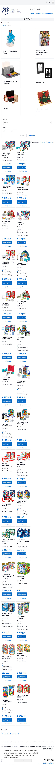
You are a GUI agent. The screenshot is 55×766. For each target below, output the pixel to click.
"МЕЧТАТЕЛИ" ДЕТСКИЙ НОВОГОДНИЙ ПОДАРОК (22, 502)
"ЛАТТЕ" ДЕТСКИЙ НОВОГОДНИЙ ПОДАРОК (7, 464)
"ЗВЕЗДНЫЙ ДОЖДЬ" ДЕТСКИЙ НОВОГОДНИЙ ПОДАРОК (7, 505)
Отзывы (33, 742)
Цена (5, 128)
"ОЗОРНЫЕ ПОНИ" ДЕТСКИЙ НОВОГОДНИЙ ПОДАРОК (8, 575)
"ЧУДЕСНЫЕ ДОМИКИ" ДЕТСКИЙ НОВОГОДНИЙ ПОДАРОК (22, 617)
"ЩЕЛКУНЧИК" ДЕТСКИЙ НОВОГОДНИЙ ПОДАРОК (22, 302)
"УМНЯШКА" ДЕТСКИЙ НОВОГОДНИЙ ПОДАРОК (22, 382)
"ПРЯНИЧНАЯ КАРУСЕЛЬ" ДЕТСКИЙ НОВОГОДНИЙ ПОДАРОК (7, 658)
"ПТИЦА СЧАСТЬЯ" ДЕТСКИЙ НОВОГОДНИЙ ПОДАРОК (7, 304)
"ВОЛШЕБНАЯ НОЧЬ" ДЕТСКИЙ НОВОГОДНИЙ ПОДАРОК (23, 540)
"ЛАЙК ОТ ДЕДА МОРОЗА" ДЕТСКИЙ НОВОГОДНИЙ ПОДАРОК (8, 263)
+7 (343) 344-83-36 (35, 9)
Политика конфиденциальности (45, 763)
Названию (49, 142)
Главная (3, 25)
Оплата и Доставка (23, 742)
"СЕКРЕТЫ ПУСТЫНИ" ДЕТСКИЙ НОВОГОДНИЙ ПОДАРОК (7, 378)
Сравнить (9, 171)
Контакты (50, 742)
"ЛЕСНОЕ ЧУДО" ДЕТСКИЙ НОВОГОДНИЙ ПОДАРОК (22, 696)
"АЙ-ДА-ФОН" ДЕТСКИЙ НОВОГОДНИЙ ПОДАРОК (7, 614)
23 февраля (40, 83)
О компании (6, 742)
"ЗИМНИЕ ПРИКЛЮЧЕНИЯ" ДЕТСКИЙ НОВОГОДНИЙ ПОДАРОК (23, 188)
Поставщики (41, 742)
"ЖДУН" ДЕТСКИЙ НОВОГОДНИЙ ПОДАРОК (22, 223)
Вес (5, 119)
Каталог (13, 742)
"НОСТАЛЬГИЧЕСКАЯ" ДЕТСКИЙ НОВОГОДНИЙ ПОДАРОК (8, 540)
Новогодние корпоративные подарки (42, 52)
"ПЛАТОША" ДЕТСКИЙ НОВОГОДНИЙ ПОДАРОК (22, 154)
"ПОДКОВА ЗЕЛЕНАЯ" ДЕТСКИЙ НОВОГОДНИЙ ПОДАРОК (22, 577)
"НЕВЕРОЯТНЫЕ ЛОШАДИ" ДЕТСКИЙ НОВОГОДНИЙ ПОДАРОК (22, 423)
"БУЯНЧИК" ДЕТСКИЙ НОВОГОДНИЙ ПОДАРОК (22, 338)
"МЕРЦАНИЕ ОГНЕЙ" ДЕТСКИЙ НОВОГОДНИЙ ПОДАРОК (7, 222)
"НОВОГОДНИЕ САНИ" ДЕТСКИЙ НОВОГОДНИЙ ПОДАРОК (23, 264)
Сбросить (31, 135)
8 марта (5, 109)
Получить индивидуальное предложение (42, 13)
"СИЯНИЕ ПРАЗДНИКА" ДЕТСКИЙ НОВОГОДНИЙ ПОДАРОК (7, 701)
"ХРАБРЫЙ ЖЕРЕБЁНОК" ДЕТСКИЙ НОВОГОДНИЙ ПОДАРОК (7, 425)
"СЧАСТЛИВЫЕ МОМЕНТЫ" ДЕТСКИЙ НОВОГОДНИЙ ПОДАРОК (7, 338)
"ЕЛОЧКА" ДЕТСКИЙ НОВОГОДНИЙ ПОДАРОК (22, 654)
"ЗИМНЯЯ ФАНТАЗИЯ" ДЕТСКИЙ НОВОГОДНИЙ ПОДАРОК (22, 463)
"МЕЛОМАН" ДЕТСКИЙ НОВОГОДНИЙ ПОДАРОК (7, 154)
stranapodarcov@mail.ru (7, 763)
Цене (41, 142)
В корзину (8, 167)
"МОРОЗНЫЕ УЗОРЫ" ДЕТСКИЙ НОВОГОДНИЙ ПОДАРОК (7, 187)
